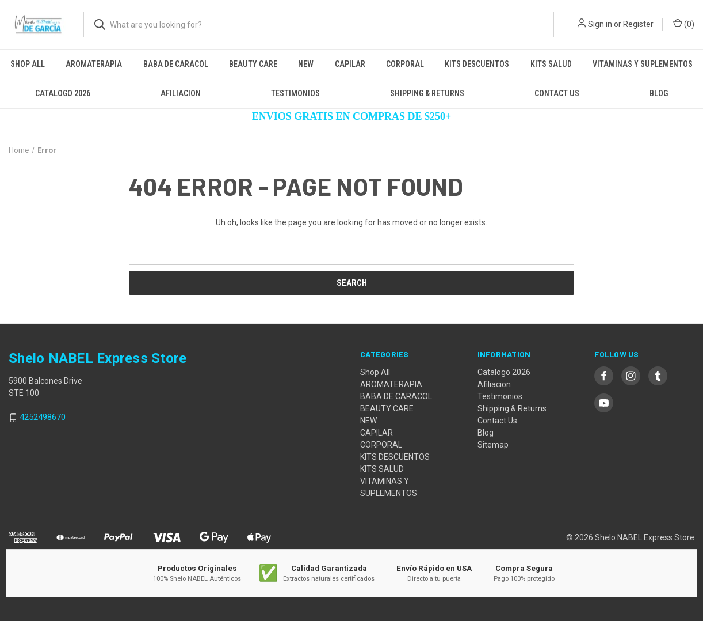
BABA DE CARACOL (175, 64)
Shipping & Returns (427, 93)
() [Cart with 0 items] (683, 23)
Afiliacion (181, 93)
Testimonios (295, 93)
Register (638, 24)
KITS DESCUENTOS (477, 64)
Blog (658, 93)
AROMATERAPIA (94, 64)
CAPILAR (350, 64)
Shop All (27, 64)
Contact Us (556, 93)
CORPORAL (405, 64)
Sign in (600, 24)
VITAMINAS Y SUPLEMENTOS (643, 64)
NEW (306, 64)
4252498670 (43, 417)
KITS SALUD (551, 64)
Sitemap (493, 444)
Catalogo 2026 (62, 93)
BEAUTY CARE (253, 64)
